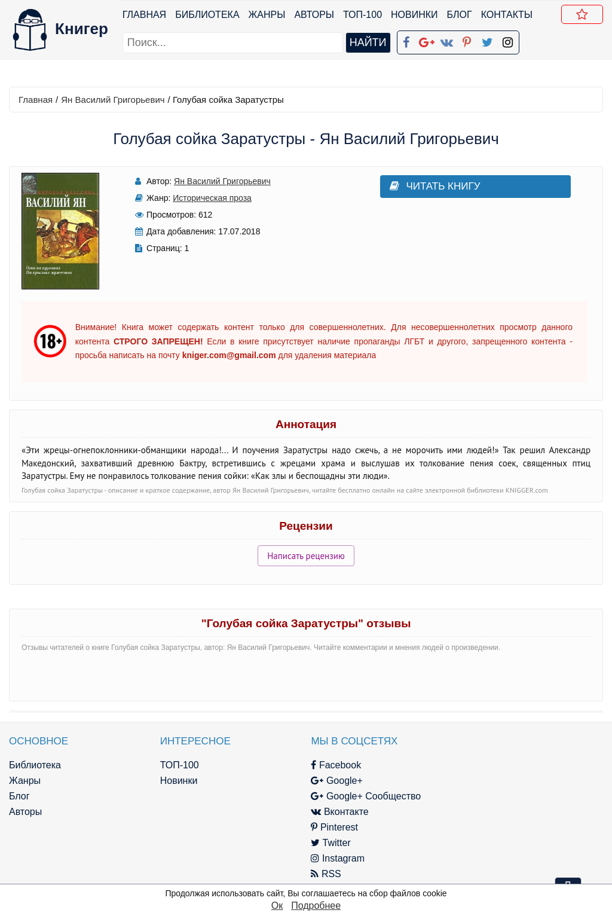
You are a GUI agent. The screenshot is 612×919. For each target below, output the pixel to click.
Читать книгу (421, 186)
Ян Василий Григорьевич (112, 99)
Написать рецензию (306, 555)
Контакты (507, 15)
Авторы (315, 15)
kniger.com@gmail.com (522, 765)
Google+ (324, 780)
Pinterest (322, 827)
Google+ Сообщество (354, 796)
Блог (459, 15)
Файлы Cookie (474, 796)
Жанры (267, 15)
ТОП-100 (362, 15)
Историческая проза (205, 198)
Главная (144, 15)
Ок (277, 905)
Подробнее (316, 905)
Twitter (318, 843)
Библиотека (207, 15)
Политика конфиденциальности (514, 780)
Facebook (324, 765)
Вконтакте (327, 812)
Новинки (414, 15)
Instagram (326, 858)
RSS (314, 874)
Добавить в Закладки (584, 16)
